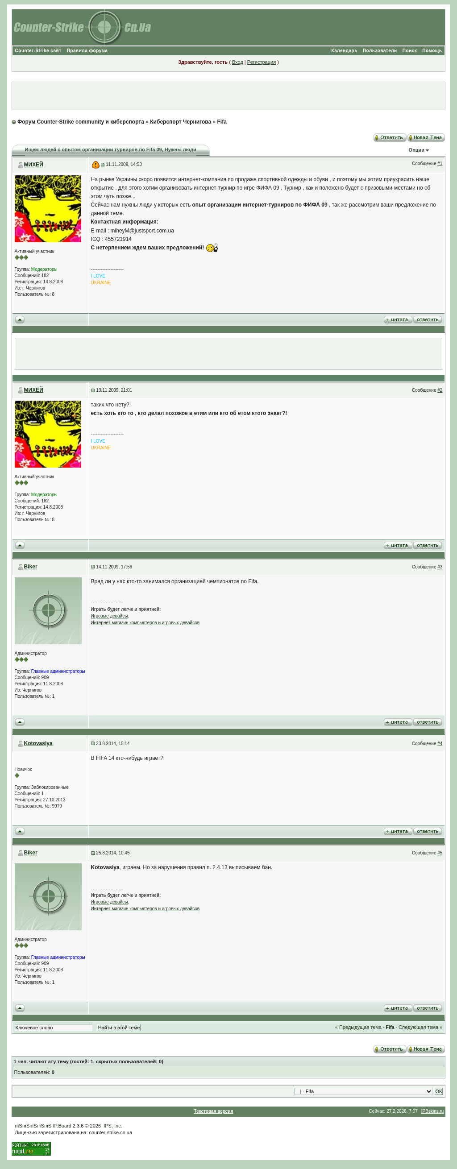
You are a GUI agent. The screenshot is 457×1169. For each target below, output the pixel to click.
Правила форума (87, 50)
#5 (439, 852)
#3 (439, 566)
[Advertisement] (228, 96)
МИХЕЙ (33, 165)
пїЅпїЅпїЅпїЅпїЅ (33, 1125)
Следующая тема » (420, 1027)
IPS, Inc (112, 1125)
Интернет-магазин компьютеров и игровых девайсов (145, 622)
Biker (30, 567)
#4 (439, 743)
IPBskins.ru (432, 1111)
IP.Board (62, 1125)
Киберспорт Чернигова (180, 122)
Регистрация (261, 62)
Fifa (221, 122)
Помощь (432, 50)
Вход (237, 62)
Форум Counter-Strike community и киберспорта (80, 122)
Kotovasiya (38, 743)
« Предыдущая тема (358, 1027)
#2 (439, 390)
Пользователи (380, 50)
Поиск (410, 50)
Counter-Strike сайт (38, 50)
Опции (417, 150)
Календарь (344, 50)
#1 (439, 163)
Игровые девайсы (109, 616)
